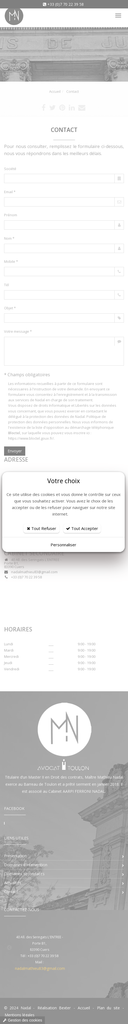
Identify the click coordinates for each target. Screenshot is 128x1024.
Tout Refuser (41, 528)
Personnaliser (63, 544)
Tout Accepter (82, 528)
